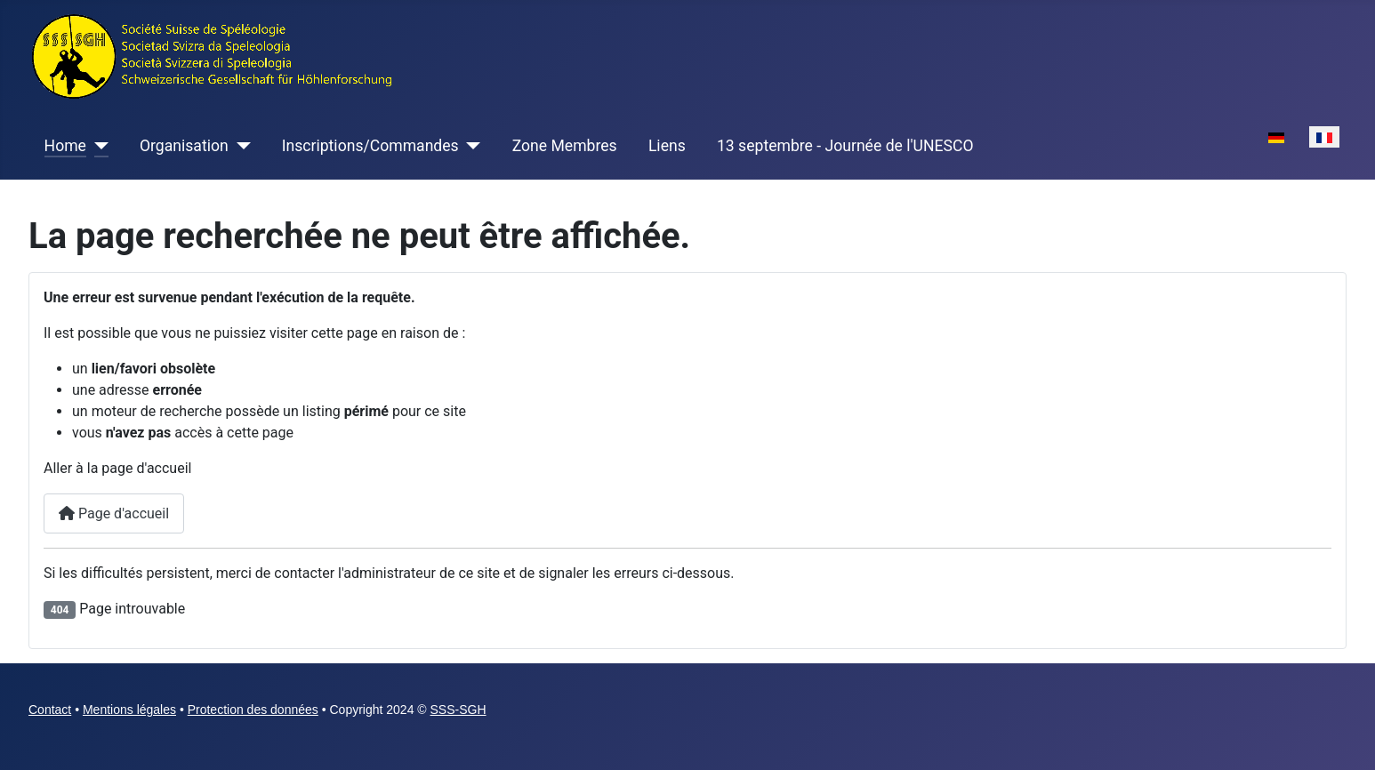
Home (65, 146)
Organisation (184, 146)
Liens (667, 146)
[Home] (97, 145)
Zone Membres (564, 146)
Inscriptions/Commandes (370, 146)
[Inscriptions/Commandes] (470, 145)
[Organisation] (240, 145)
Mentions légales (129, 709)
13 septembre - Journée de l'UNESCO (845, 146)
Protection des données (253, 709)
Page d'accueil (114, 513)
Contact (49, 709)
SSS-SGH (458, 709)
